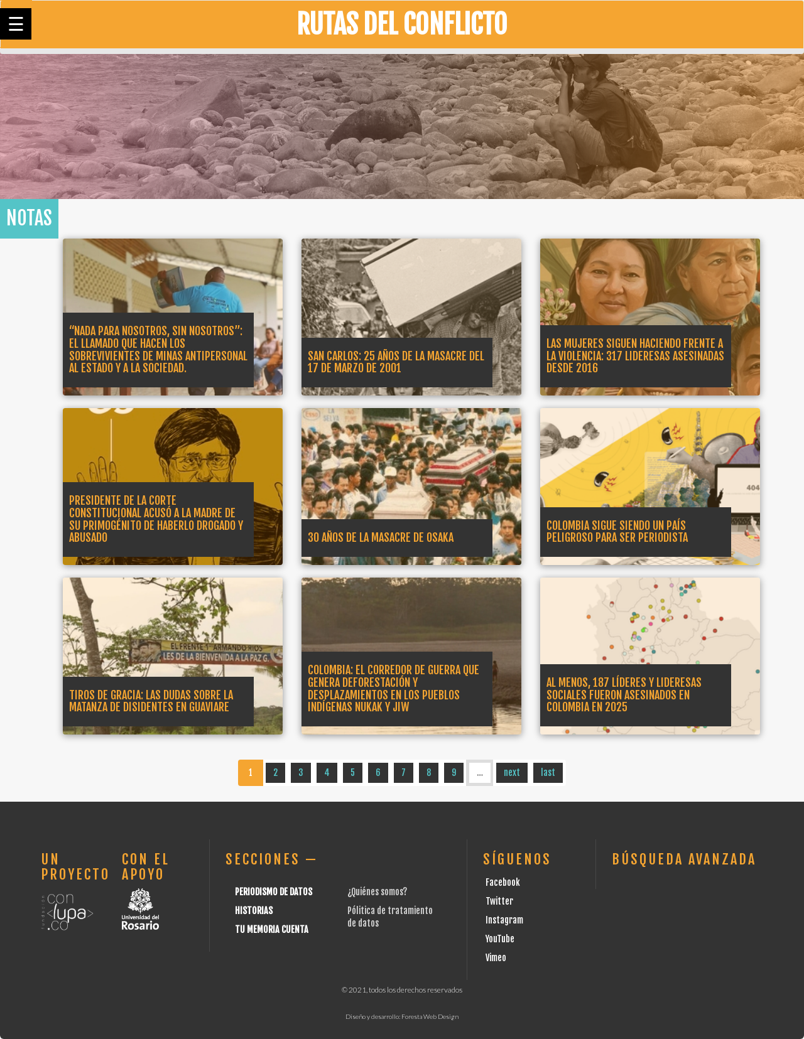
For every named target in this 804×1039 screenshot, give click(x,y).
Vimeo (496, 957)
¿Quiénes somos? (377, 891)
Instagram (504, 920)
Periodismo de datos (273, 891)
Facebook (503, 882)
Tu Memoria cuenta (271, 929)
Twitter (499, 901)
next (512, 772)
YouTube (500, 939)
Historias (254, 910)
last (548, 772)
